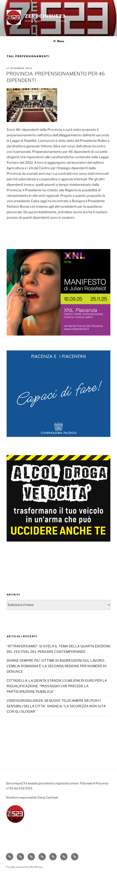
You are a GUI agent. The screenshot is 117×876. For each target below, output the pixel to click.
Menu (58, 41)
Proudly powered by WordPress (24, 866)
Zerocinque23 (45, 16)
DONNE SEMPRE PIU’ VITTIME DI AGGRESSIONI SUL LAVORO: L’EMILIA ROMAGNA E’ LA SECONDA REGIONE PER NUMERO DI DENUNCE (56, 666)
